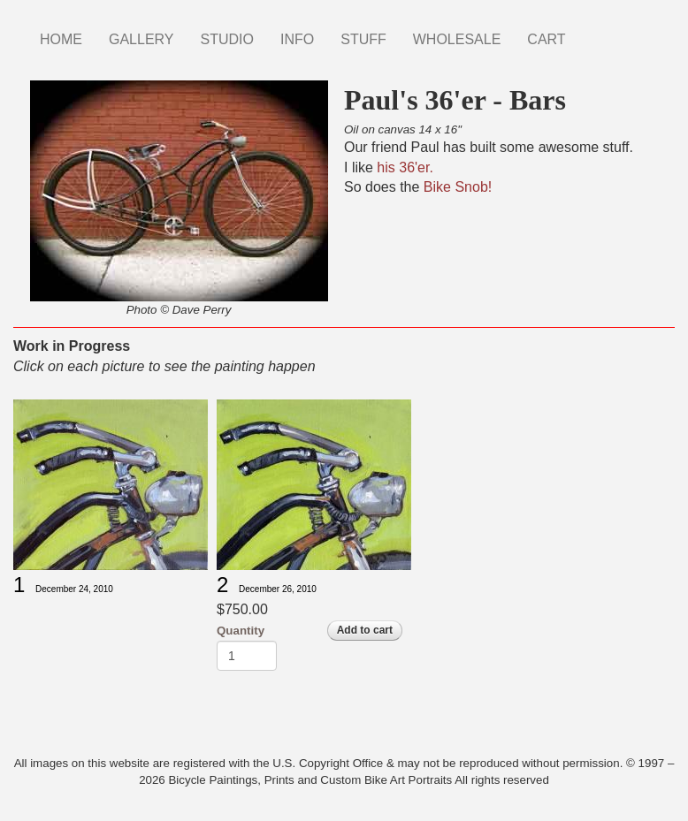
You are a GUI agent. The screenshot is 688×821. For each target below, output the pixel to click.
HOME (61, 39)
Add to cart (365, 630)
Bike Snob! (458, 186)
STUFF (363, 39)
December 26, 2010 (278, 589)
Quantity (240, 630)
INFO (297, 39)
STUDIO (227, 39)
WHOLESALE (457, 39)
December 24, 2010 (74, 589)
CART (546, 39)
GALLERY (141, 39)
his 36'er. (405, 167)
